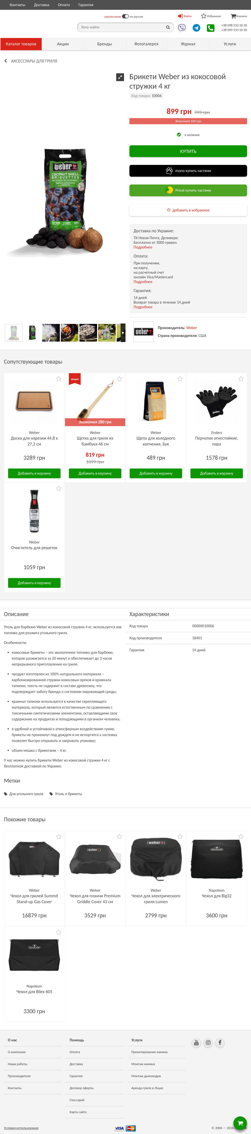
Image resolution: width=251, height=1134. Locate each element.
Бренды (104, 44)
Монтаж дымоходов (146, 1076)
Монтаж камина (143, 1064)
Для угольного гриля (26, 793)
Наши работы (17, 1064)
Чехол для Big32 (216, 896)
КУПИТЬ (188, 151)
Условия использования (21, 1128)
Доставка (41, 4)
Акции (63, 44)
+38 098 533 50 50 (234, 25)
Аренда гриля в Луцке (147, 1088)
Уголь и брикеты (68, 793)
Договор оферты (82, 1088)
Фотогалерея (146, 44)
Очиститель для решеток (34, 547)
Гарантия (85, 4)
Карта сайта (78, 1112)
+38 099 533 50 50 (234, 30)
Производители (19, 1076)
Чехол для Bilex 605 (34, 991)
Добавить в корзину (34, 473)
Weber (191, 327)
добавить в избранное (191, 210)
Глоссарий (77, 1100)
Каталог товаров (21, 44)
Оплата (64, 4)
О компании (16, 1052)
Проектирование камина (149, 1052)
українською (112, 16)
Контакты (17, 4)
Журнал (188, 44)
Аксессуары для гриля (34, 61)
